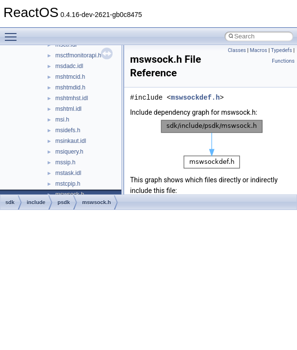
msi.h (62, 119)
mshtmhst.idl (71, 98)
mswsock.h (96, 202)
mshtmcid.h (70, 76)
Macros (258, 50)
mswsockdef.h (195, 97)
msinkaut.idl (70, 141)
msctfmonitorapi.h (78, 55)
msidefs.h (67, 130)
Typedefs (281, 50)
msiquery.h (69, 151)
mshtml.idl (68, 108)
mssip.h (65, 162)
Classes (237, 50)
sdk (10, 202)
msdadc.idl (69, 66)
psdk (63, 202)
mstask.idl (68, 173)
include (36, 202)
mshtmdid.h (70, 87)
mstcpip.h (67, 183)
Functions (283, 61)
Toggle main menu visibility (13, 32)
